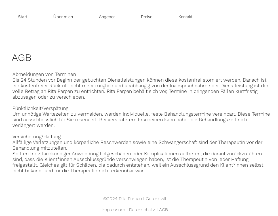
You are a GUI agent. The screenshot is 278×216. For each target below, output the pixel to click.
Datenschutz (142, 209)
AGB (163, 209)
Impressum (113, 209)
